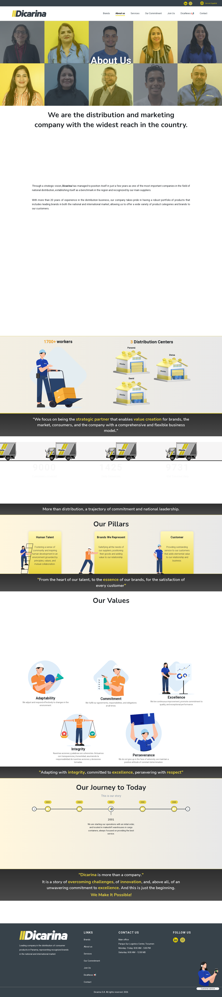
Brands (106, 13)
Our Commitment (153, 13)
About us (120, 13)
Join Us (171, 13)
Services (135, 13)
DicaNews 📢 (187, 13)
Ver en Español (211, 3)
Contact (203, 13)
